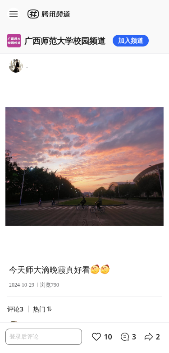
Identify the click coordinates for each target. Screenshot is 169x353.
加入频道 (130, 40)
